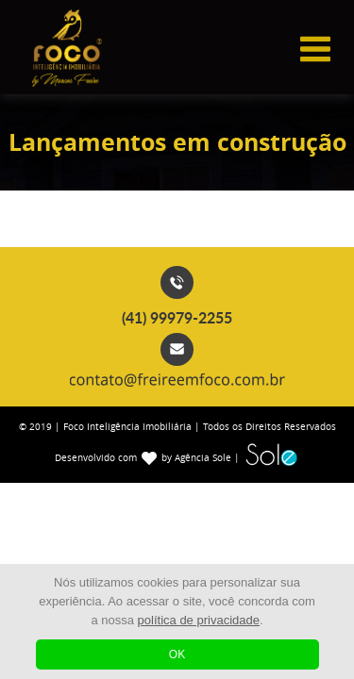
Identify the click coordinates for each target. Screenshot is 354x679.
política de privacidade (199, 620)
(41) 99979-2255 (177, 317)
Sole (271, 453)
